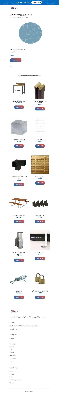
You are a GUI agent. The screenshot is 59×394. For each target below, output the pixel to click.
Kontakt (12, 374)
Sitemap (12, 383)
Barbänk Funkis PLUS (19, 101)
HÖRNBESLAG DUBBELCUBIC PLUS (19, 177)
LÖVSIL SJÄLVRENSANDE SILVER (19, 253)
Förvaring (12, 344)
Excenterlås (19, 291)
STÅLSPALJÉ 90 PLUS (40, 139)
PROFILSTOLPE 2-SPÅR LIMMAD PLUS (40, 101)
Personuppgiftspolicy (15, 380)
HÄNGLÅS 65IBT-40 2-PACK (40, 291)
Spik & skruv (13, 355)
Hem (11, 17)
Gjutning (12, 347)
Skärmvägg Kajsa (40, 177)
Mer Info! (15, 60)
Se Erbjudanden (36, 2)
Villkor (11, 377)
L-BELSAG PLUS (40, 215)
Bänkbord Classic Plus (19, 215)
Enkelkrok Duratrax (40, 252)
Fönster (12, 341)
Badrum (12, 338)
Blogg (11, 371)
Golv (11, 349)
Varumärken (20, 49)
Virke (11, 361)
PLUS (25, 49)
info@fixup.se (13, 329)
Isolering (12, 352)
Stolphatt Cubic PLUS (19, 139)
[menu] (48, 8)
